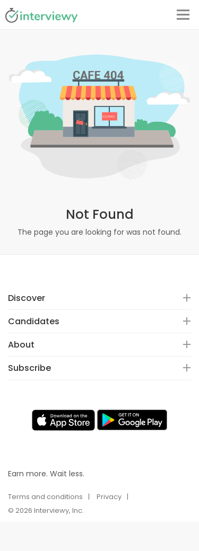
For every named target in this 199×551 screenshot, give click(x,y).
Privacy (109, 497)
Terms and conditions (45, 497)
